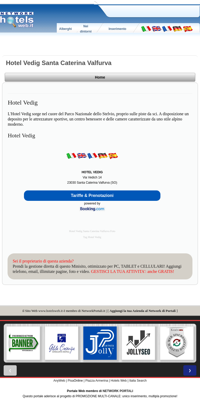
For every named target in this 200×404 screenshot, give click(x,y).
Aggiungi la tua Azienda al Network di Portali (143, 311)
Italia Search (138, 380)
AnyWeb (59, 380)
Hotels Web (119, 380)
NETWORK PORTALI (118, 391)
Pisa (71, 380)
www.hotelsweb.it (50, 311)
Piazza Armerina (96, 380)
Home (100, 77)
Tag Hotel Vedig (92, 237)
